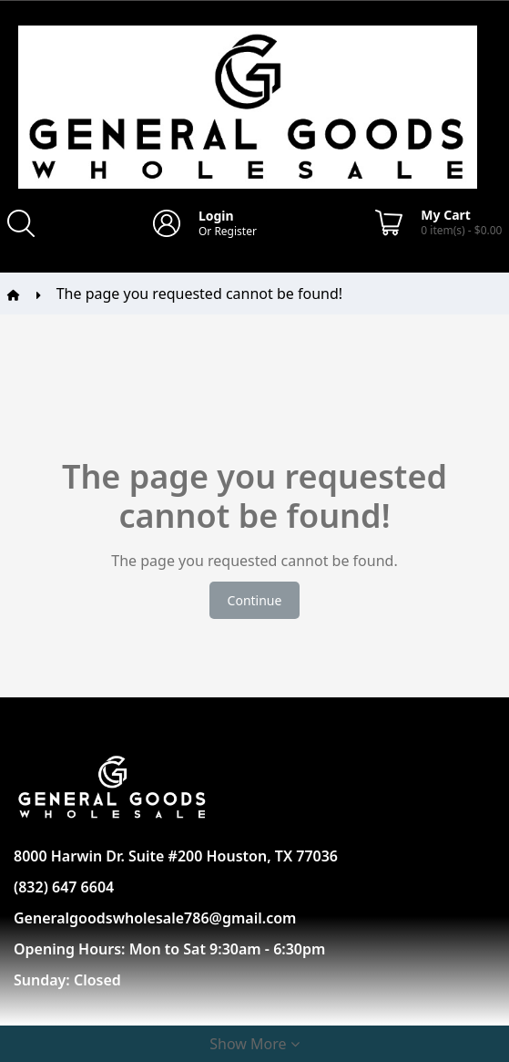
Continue (255, 600)
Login (216, 215)
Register (235, 231)
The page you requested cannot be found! (199, 293)
